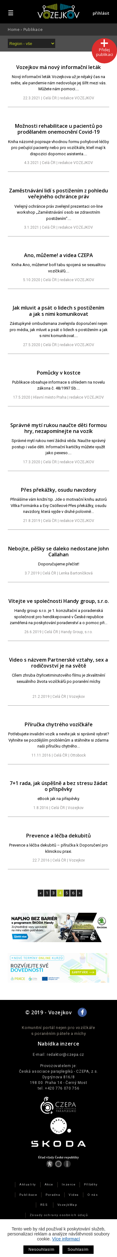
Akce (49, 1184)
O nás (92, 1194)
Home (14, 29)
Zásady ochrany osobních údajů (59, 1215)
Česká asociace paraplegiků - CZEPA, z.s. (58, 1071)
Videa (74, 1194)
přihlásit (101, 13)
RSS (44, 1204)
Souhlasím (77, 1249)
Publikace (33, 29)
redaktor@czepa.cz (65, 1054)
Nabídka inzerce (59, 1043)
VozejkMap (67, 1204)
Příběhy (91, 1184)
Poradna (53, 1194)
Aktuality (27, 1184)
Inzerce (69, 1184)
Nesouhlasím (41, 1249)
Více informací (66, 1238)
